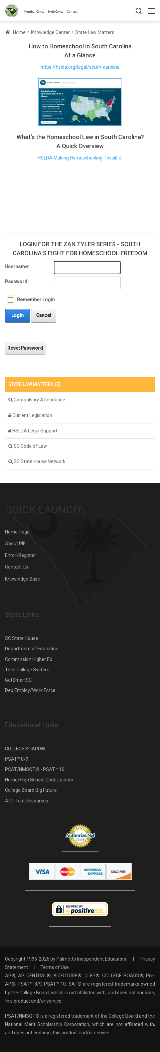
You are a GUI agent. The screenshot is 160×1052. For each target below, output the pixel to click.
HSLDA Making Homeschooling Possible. (80, 157)
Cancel (43, 315)
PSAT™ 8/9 (16, 759)
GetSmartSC (18, 680)
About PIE (15, 543)
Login (17, 315)
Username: (17, 266)
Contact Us (16, 567)
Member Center (34, 11)
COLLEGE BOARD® (25, 748)
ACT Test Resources (26, 800)
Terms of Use (54, 967)
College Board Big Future (31, 790)
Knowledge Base (22, 579)
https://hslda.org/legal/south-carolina (80, 67)
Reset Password (25, 348)
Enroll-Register (20, 555)
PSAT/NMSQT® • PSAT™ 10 (34, 769)
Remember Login (36, 299)
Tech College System (27, 669)
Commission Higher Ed (28, 659)
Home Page (17, 532)
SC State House (21, 638)
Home (15, 32)
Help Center (56, 11)
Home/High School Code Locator (39, 779)
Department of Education (31, 648)
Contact (72, 11)
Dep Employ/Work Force (30, 690)
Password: (17, 281)
